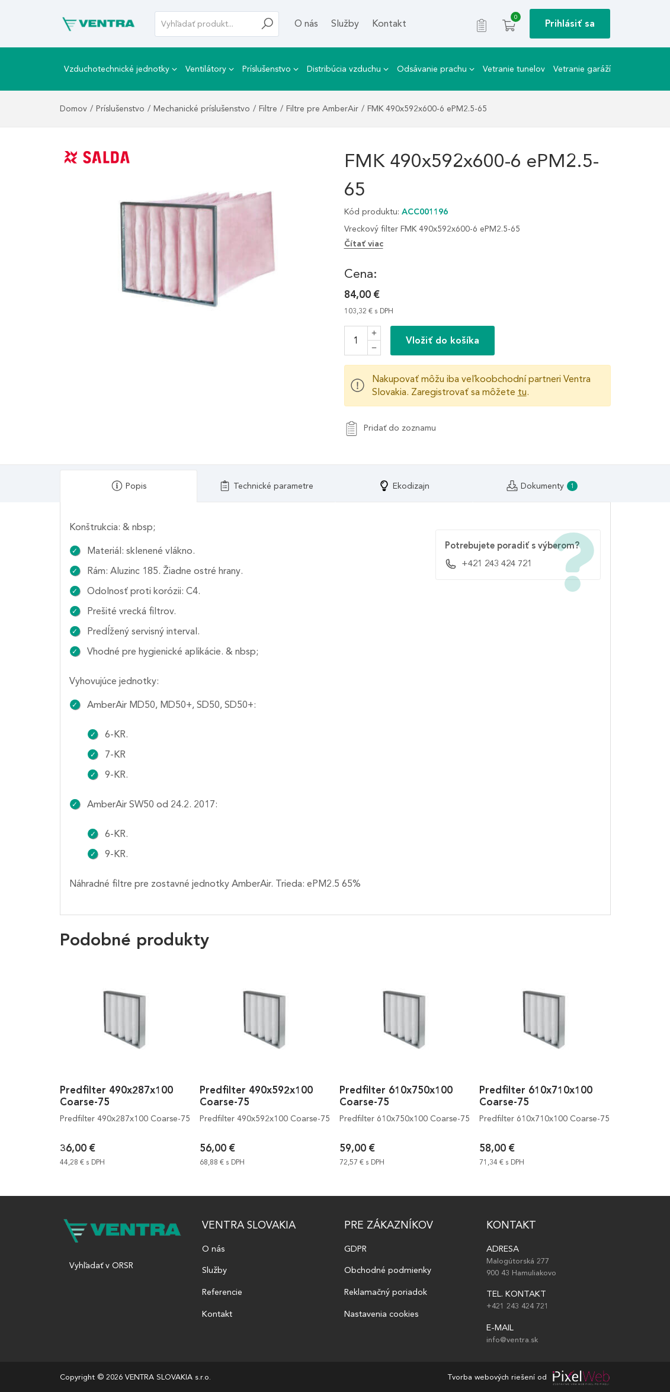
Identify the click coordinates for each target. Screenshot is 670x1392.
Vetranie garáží (582, 69)
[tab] (129, 486)
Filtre (268, 109)
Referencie (222, 1292)
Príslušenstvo (270, 69)
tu (522, 391)
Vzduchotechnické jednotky (120, 69)
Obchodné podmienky (387, 1270)
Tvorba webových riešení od (497, 1376)
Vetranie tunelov (514, 69)
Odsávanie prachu (436, 69)
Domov (73, 109)
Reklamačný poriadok (385, 1292)
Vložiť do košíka (442, 340)
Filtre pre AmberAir (322, 109)
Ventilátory (209, 69)
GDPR (355, 1248)
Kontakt (389, 23)
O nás (306, 23)
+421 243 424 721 (488, 564)
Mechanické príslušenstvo (201, 109)
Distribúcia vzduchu (348, 69)
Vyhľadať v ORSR (101, 1266)
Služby (345, 23)
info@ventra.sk (512, 1339)
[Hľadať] (270, 24)
